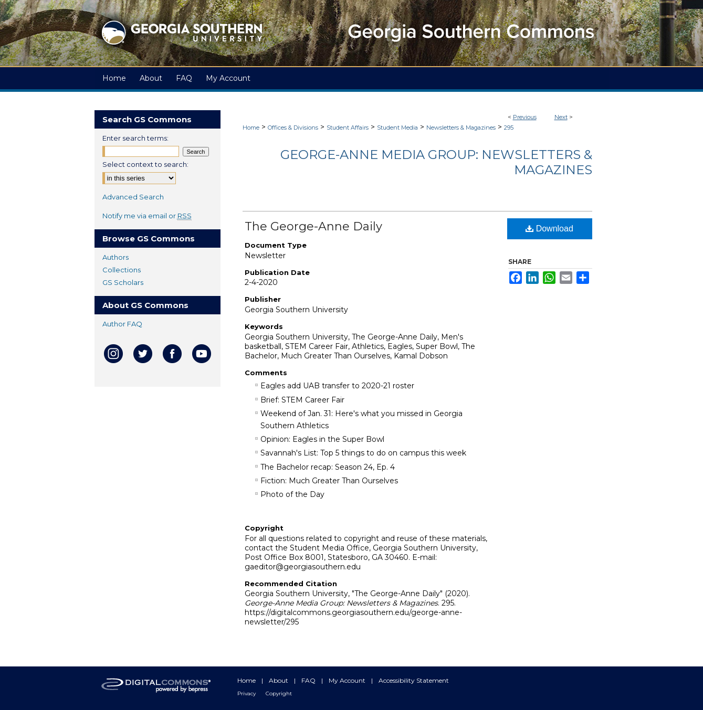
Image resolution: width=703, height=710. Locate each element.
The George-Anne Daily (313, 226)
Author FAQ (122, 324)
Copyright (279, 693)
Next (561, 117)
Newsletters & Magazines (461, 127)
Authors (115, 257)
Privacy (247, 693)
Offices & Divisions (293, 127)
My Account (348, 680)
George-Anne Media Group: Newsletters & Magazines (436, 162)
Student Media (397, 127)
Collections (121, 270)
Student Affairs (348, 127)
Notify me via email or (147, 215)
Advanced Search (133, 197)
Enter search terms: (135, 138)
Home (251, 127)
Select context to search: (145, 164)
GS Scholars (122, 282)
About (279, 680)
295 (508, 127)
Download (549, 228)
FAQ (309, 680)
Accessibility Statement (414, 680)
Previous (525, 117)
